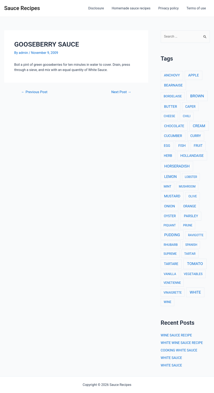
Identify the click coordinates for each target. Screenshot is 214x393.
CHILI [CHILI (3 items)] (187, 116)
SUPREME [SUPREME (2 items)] (170, 253)
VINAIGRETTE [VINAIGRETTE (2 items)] (172, 292)
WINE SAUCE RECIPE (176, 335)
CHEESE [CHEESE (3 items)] (169, 116)
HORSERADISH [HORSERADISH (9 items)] (177, 166)
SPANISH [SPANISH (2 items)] (191, 244)
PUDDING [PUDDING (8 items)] (172, 235)
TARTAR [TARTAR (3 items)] (189, 254)
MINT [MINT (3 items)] (167, 186)
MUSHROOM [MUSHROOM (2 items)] (187, 186)
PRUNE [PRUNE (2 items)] (187, 225)
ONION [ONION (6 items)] (169, 206)
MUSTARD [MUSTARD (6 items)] (172, 196)
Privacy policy (170, 8)
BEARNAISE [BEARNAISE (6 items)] (173, 85)
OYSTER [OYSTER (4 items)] (170, 216)
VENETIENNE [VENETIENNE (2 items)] (172, 282)
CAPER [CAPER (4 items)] (190, 107)
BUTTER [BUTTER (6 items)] (170, 106)
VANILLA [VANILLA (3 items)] (170, 274)
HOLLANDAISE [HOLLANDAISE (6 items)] (192, 155)
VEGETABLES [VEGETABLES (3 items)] (193, 274)
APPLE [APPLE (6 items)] (193, 75)
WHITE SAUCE (171, 358)
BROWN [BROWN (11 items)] (197, 96)
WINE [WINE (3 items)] (167, 302)
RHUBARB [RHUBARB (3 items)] (171, 245)
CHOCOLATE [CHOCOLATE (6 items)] (174, 126)
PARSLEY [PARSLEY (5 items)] (191, 216)
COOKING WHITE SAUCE (179, 350)
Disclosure (100, 8)
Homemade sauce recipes (134, 8)
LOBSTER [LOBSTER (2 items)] (191, 177)
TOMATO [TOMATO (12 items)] (195, 263)
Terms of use (196, 8)
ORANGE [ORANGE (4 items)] (189, 206)
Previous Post (34, 92)
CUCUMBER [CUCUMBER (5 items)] (173, 136)
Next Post (121, 92)
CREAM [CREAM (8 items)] (199, 126)
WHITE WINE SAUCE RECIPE (182, 343)
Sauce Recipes (22, 8)
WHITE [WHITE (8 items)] (195, 292)
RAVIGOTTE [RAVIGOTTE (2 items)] (196, 235)
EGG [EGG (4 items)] (167, 146)
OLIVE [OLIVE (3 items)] (193, 196)
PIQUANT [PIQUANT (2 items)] (169, 225)
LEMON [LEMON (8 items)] (170, 177)
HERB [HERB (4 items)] (168, 156)
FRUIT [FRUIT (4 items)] (198, 146)
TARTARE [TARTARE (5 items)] (171, 264)
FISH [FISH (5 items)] (182, 146)
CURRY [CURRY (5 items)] (195, 136)
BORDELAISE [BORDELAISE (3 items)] (173, 96)
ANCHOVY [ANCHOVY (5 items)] (172, 75)
